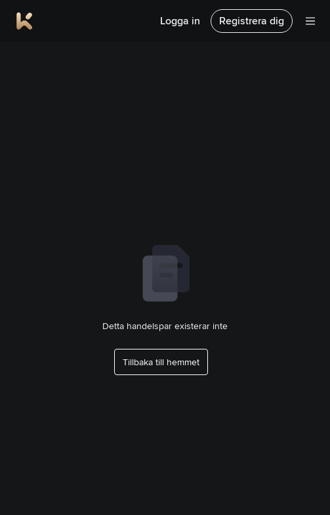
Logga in (180, 21)
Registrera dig (251, 21)
